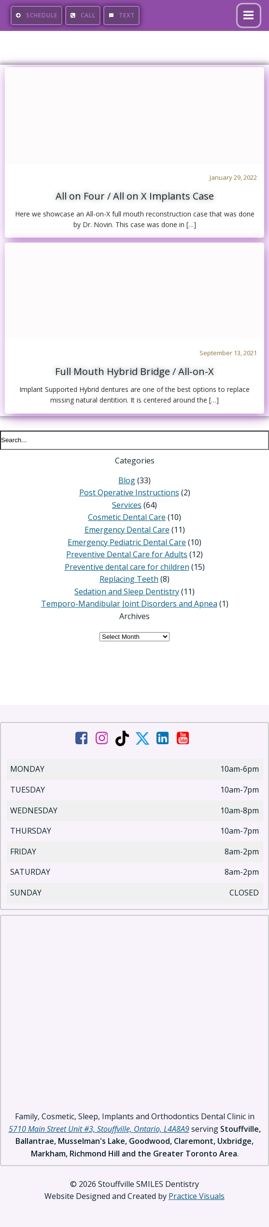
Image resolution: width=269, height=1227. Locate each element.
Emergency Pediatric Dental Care (127, 542)
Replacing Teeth (128, 579)
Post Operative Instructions (129, 492)
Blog (126, 480)
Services (127, 505)
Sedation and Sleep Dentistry (126, 591)
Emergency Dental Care (127, 529)
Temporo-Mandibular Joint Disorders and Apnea (129, 603)
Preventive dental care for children (127, 567)
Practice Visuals (197, 1196)
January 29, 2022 (233, 177)
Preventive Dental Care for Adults (126, 554)
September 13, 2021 (228, 352)
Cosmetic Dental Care (127, 517)
